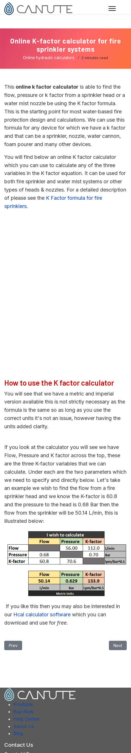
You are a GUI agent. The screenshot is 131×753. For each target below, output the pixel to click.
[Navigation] (112, 8)
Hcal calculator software (42, 614)
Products (23, 704)
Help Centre (26, 719)
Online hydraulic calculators (48, 57)
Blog (18, 733)
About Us (23, 726)
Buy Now (23, 711)
